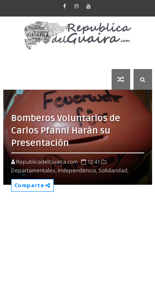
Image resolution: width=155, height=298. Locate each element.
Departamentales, (34, 170)
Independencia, (77, 170)
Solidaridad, (113, 170)
